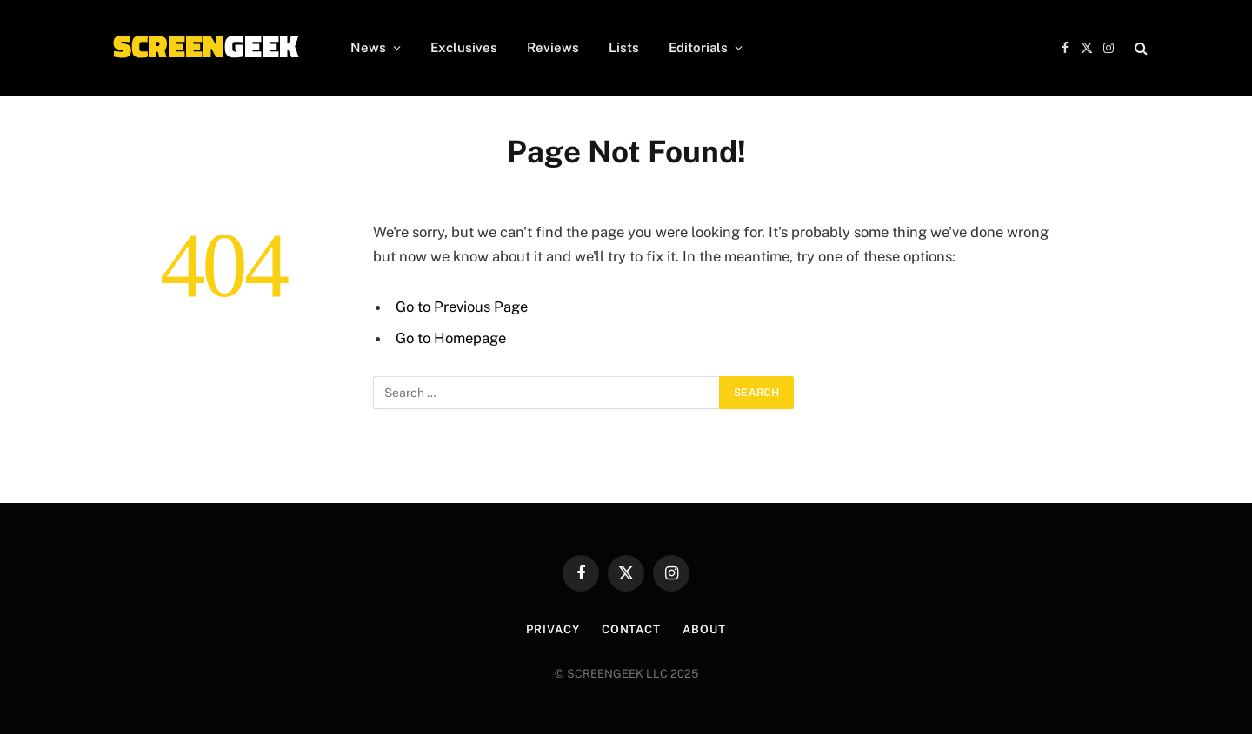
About (704, 629)
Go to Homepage (451, 338)
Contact (631, 629)
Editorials (698, 47)
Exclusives (463, 47)
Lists (624, 47)
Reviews (553, 47)
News (368, 47)
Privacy (552, 629)
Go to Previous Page (462, 306)
